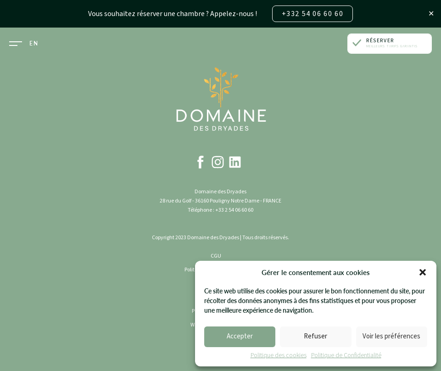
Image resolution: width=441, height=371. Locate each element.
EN (33, 43)
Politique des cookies (279, 356)
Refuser (315, 337)
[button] (422, 272)
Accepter (240, 337)
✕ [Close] (431, 14)
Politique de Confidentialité (346, 356)
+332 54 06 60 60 (313, 14)
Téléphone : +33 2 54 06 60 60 (220, 210)
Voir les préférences (391, 337)
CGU (216, 256)
